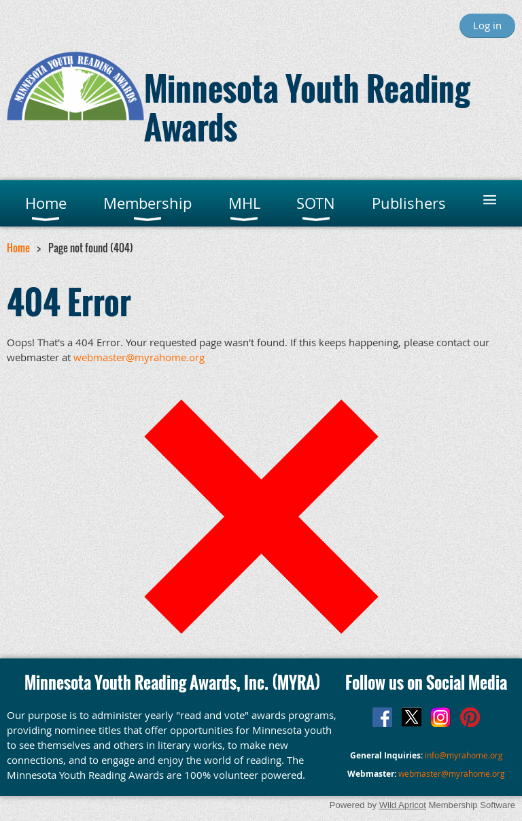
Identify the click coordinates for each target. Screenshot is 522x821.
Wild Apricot (402, 805)
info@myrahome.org (464, 755)
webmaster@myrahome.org (139, 357)
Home (18, 247)
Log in (487, 25)
